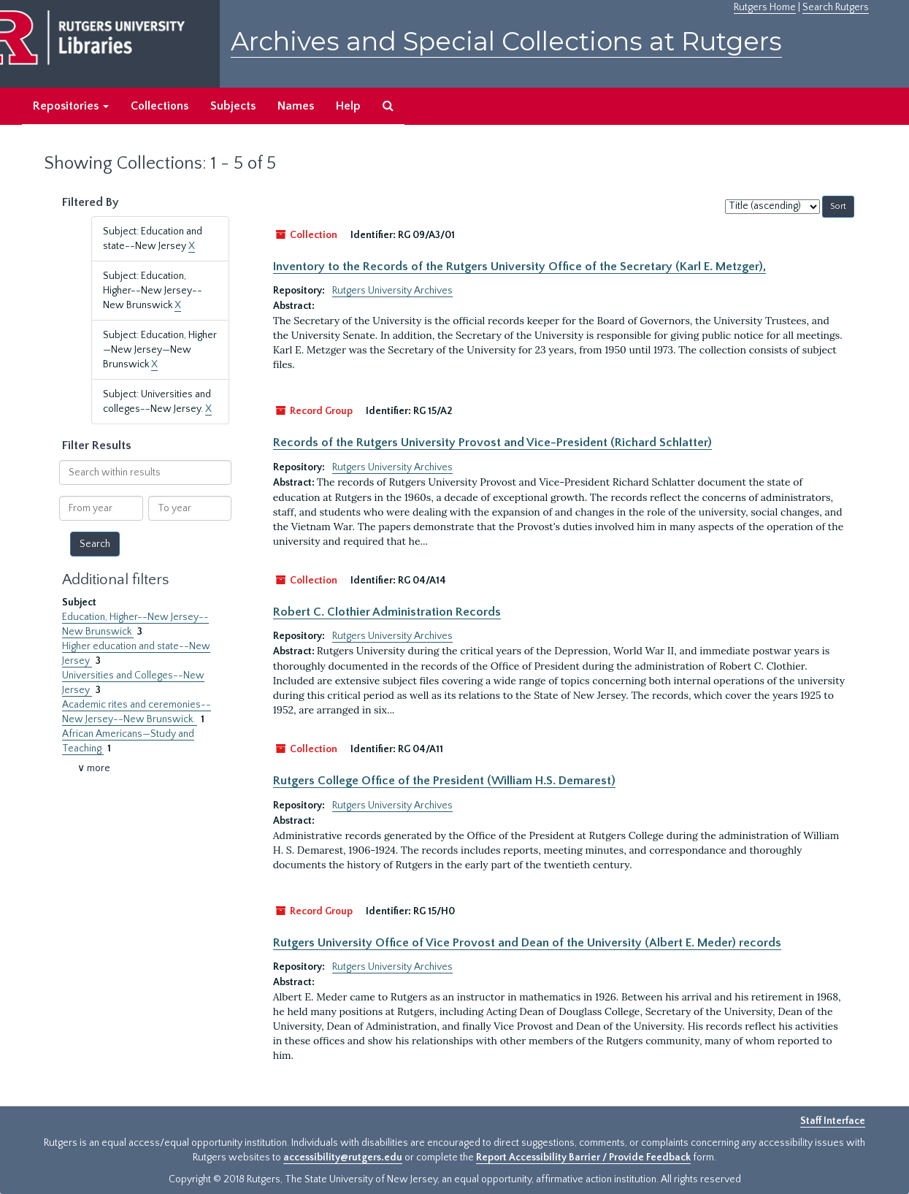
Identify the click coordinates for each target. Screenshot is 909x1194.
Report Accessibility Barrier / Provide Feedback (583, 1157)
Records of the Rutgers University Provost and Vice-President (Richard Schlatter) (492, 442)
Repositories (71, 105)
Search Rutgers (835, 7)
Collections (159, 105)
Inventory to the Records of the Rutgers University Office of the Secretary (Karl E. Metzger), (519, 266)
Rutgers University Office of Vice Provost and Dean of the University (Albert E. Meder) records (527, 942)
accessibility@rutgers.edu (342, 1157)
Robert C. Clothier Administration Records (387, 612)
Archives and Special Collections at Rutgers (506, 41)
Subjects (233, 105)
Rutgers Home (765, 7)
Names (295, 105)
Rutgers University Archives (392, 290)
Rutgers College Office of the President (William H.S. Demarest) (444, 780)
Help (348, 105)
